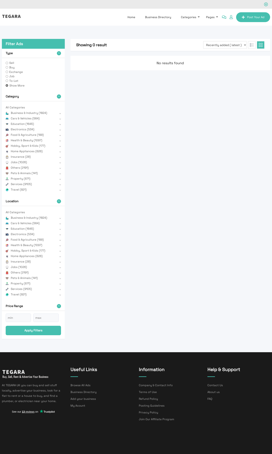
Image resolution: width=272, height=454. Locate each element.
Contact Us (215, 385)
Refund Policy (148, 399)
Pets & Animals (22, 173)
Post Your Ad (253, 17)
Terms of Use (148, 392)
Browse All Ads (80, 385)
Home (131, 17)
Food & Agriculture (25, 135)
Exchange (16, 72)
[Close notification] (266, 4)
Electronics (20, 129)
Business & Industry (26, 113)
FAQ (209, 399)
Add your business (83, 399)
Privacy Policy (148, 412)
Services (19, 184)
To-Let (13, 81)
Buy (12, 67)
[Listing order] (225, 45)
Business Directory (158, 17)
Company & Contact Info (156, 385)
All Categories (15, 107)
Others (17, 167)
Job (12, 76)
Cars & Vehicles (23, 118)
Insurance (18, 156)
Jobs (16, 162)
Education (20, 124)
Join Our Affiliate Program (156, 419)
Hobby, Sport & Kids (25, 145)
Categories (188, 17)
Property (18, 178)
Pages (210, 17)
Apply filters (33, 330)
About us (213, 392)
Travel (16, 189)
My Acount (77, 405)
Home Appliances (24, 151)
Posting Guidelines (152, 405)
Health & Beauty (24, 140)
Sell (11, 63)
